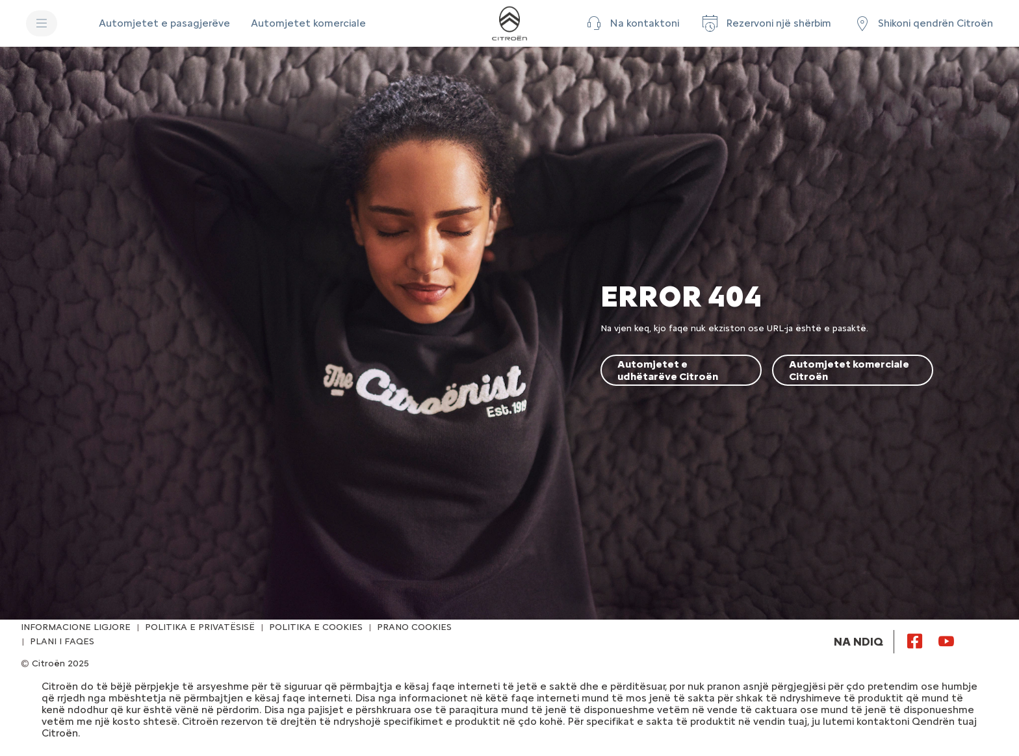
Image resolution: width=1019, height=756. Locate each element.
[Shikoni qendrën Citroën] (922, 23)
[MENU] (41, 23)
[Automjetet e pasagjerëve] (164, 23)
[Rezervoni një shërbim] (765, 23)
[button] (631, 23)
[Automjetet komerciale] (308, 23)
